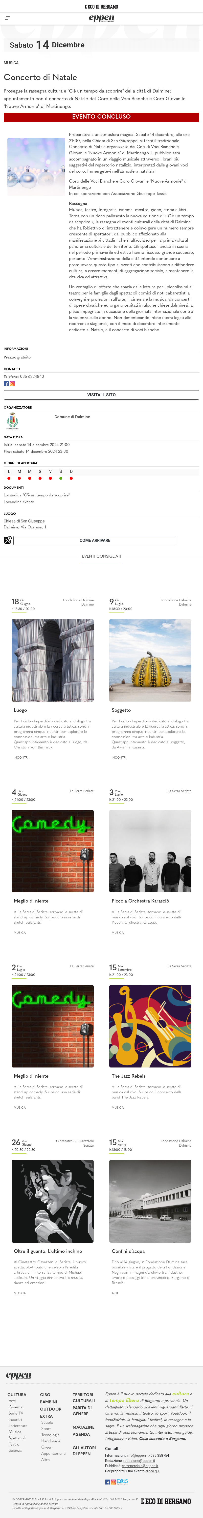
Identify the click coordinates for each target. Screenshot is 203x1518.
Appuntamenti (53, 1454)
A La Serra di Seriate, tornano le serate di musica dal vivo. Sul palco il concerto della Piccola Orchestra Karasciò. (146, 917)
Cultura (16, 1395)
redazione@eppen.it (139, 1461)
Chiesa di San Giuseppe (24, 521)
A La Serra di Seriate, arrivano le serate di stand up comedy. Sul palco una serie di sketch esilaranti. (48, 917)
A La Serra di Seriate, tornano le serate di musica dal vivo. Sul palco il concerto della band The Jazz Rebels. (146, 1092)
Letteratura (18, 1426)
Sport (46, 1429)
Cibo (45, 1395)
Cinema (16, 1407)
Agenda (81, 1435)
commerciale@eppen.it (140, 1466)
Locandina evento (19, 502)
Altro (45, 1460)
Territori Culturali (84, 1398)
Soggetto (121, 710)
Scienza (15, 1451)
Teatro (14, 1445)
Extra (46, 1417)
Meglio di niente (31, 901)
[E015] (122, 1481)
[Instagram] (12, 383)
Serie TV (16, 1414)
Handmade (50, 1441)
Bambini (48, 1402)
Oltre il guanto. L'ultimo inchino (48, 1251)
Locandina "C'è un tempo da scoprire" (37, 495)
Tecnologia (50, 1435)
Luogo (20, 710)
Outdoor (50, 1410)
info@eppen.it (138, 1455)
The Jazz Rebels (128, 1076)
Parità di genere (82, 1411)
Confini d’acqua (128, 1251)
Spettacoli (17, 1438)
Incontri (21, 757)
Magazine (83, 1428)
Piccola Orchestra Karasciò (140, 901)
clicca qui (152, 1471)
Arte (115, 1293)
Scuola (47, 1423)
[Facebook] (6, 383)
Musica (11, 63)
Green (46, 1448)
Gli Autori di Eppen (84, 1451)
